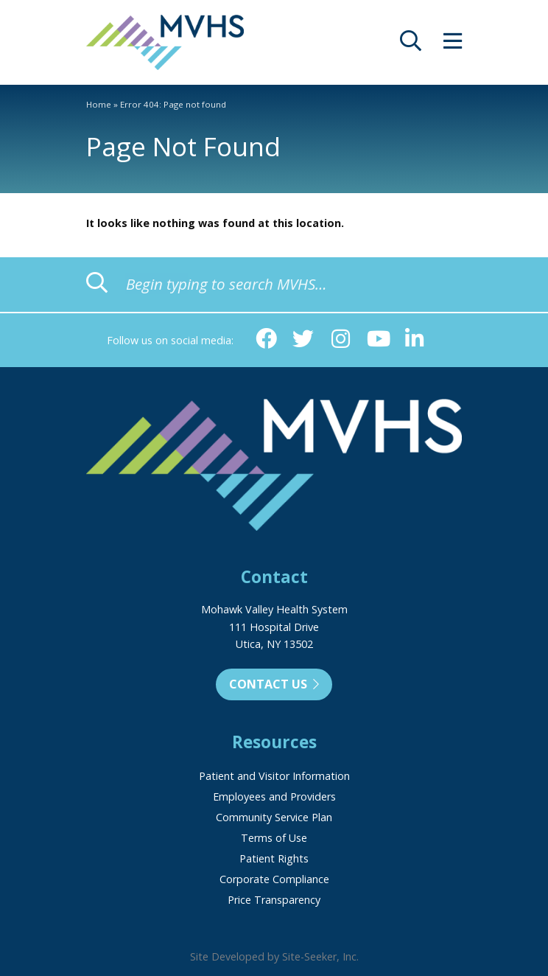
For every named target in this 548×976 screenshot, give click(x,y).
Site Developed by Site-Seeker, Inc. (274, 956)
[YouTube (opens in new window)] (377, 339)
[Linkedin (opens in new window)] (415, 339)
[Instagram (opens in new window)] (340, 339)
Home (98, 104)
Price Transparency (274, 900)
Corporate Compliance (274, 879)
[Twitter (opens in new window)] (303, 339)
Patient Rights (274, 858)
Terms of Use (274, 838)
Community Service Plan (274, 817)
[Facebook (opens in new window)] (266, 339)
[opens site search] (410, 45)
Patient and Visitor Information (274, 776)
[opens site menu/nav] (452, 45)
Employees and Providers (274, 796)
